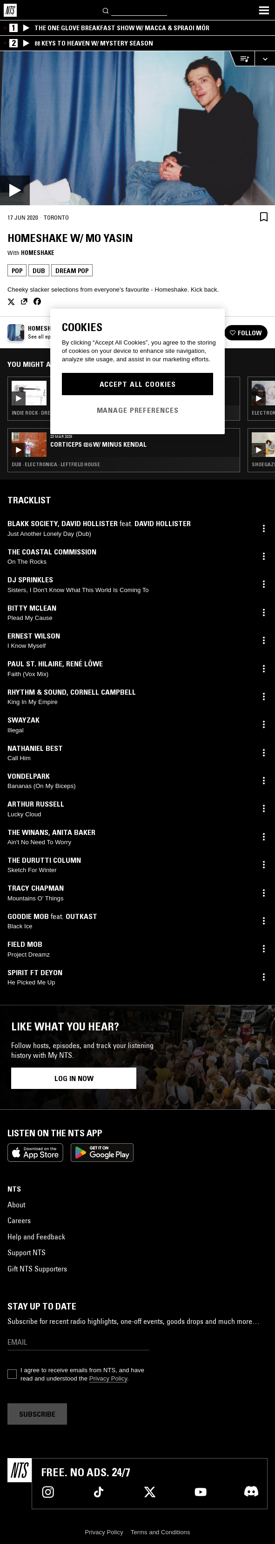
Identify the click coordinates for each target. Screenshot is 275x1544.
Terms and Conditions (160, 1532)
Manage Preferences (138, 410)
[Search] (106, 10)
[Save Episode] (264, 216)
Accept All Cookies (138, 384)
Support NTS (26, 1252)
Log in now (74, 1078)
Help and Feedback (36, 1236)
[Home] (10, 10)
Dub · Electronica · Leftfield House (56, 464)
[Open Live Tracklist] (242, 58)
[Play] (137, 128)
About (16, 1204)
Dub (39, 271)
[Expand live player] (265, 58)
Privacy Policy (108, 1378)
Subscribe (37, 1414)
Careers (19, 1220)
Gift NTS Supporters (37, 1268)
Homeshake (37, 252)
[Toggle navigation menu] (263, 10)
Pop (17, 271)
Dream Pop (71, 271)
